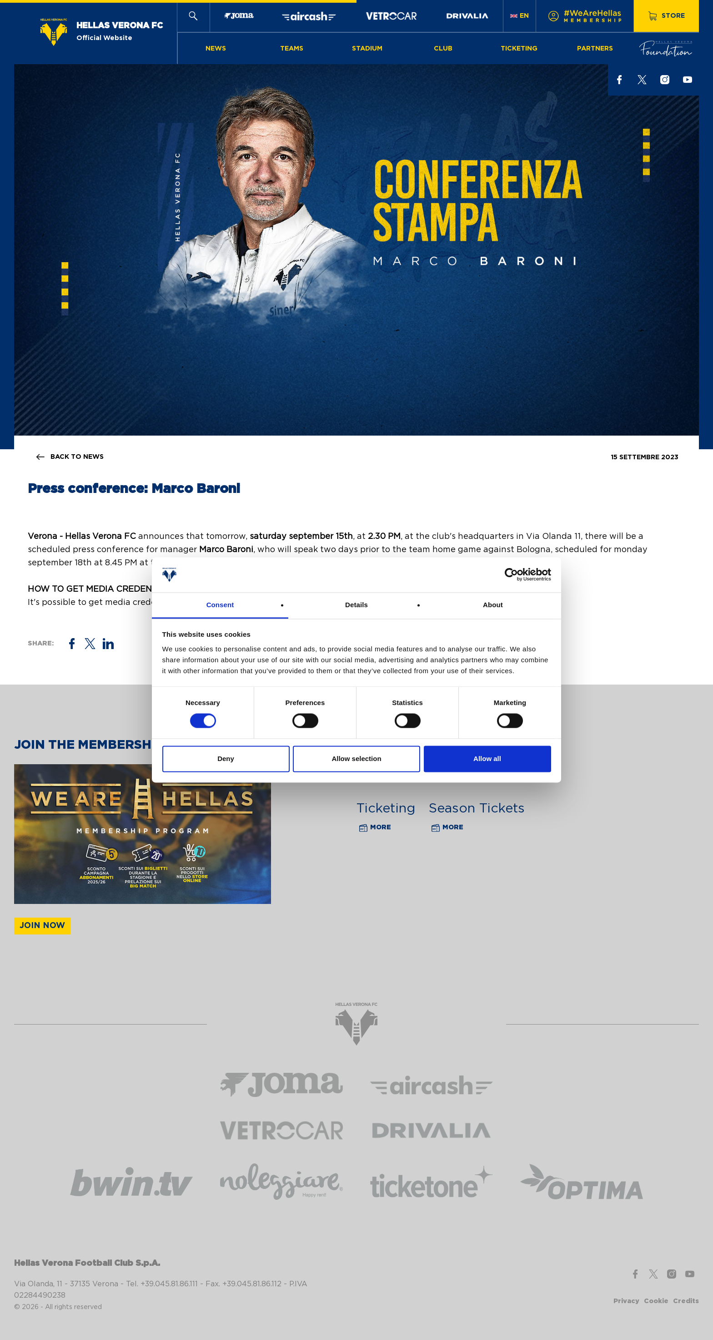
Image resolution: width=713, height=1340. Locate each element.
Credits (686, 1301)
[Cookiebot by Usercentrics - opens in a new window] (511, 575)
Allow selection (356, 758)
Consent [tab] (220, 605)
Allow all (487, 758)
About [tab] (493, 605)
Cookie (656, 1301)
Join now (42, 926)
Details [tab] (356, 605)
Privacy (626, 1301)
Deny (225, 758)
